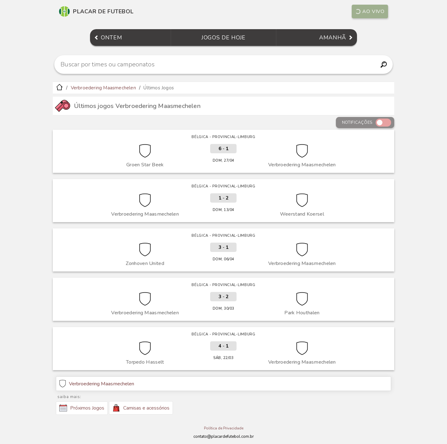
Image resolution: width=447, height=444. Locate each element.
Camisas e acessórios (140, 408)
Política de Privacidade (223, 428)
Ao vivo (369, 11)
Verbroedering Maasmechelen (103, 88)
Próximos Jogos (81, 408)
